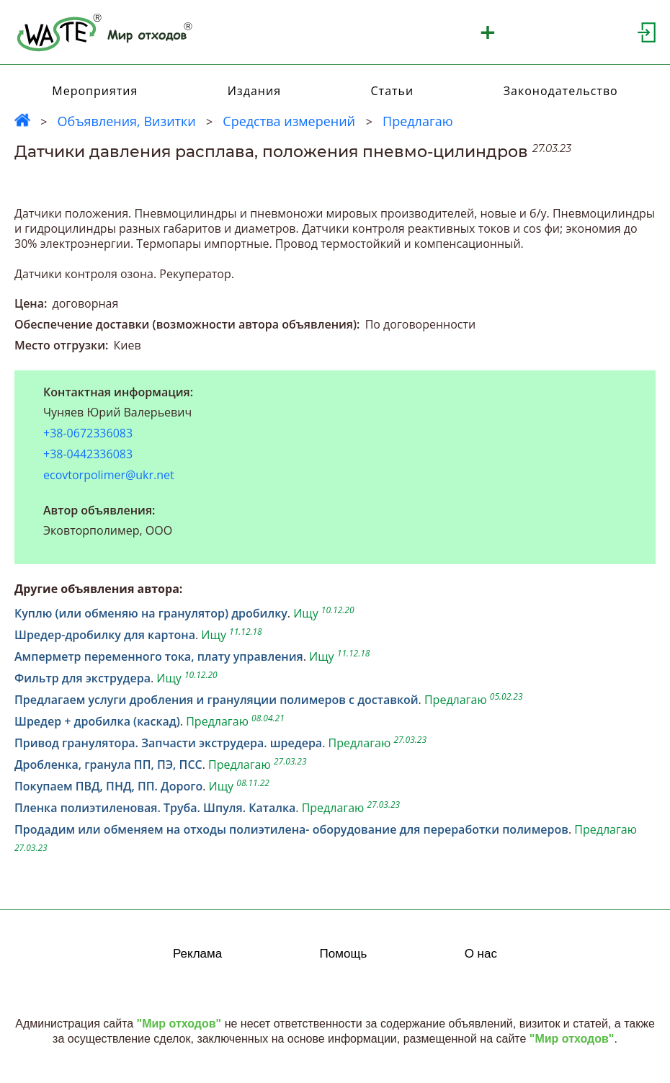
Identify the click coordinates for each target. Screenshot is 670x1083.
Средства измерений (290, 121)
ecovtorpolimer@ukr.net (108, 475)
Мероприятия (95, 91)
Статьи (392, 91)
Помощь (343, 954)
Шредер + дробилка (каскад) (97, 721)
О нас (481, 954)
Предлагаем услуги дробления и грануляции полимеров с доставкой (216, 700)
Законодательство (561, 91)
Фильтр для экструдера (82, 678)
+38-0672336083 (88, 433)
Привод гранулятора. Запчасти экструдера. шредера (168, 743)
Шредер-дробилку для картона (104, 635)
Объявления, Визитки (126, 121)
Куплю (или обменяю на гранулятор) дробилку (150, 613)
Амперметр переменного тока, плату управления (158, 656)
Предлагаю (418, 121)
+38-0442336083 (88, 454)
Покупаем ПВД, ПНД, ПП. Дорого (108, 786)
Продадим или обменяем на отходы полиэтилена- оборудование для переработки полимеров (291, 829)
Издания (254, 91)
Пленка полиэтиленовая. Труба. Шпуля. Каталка (154, 808)
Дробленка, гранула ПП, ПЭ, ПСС (108, 764)
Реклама (197, 954)
